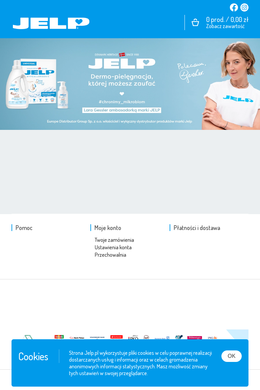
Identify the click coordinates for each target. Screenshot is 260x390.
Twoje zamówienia (114, 239)
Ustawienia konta (113, 247)
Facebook (234, 7)
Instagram (243, 7)
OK (231, 356)
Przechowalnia (110, 254)
